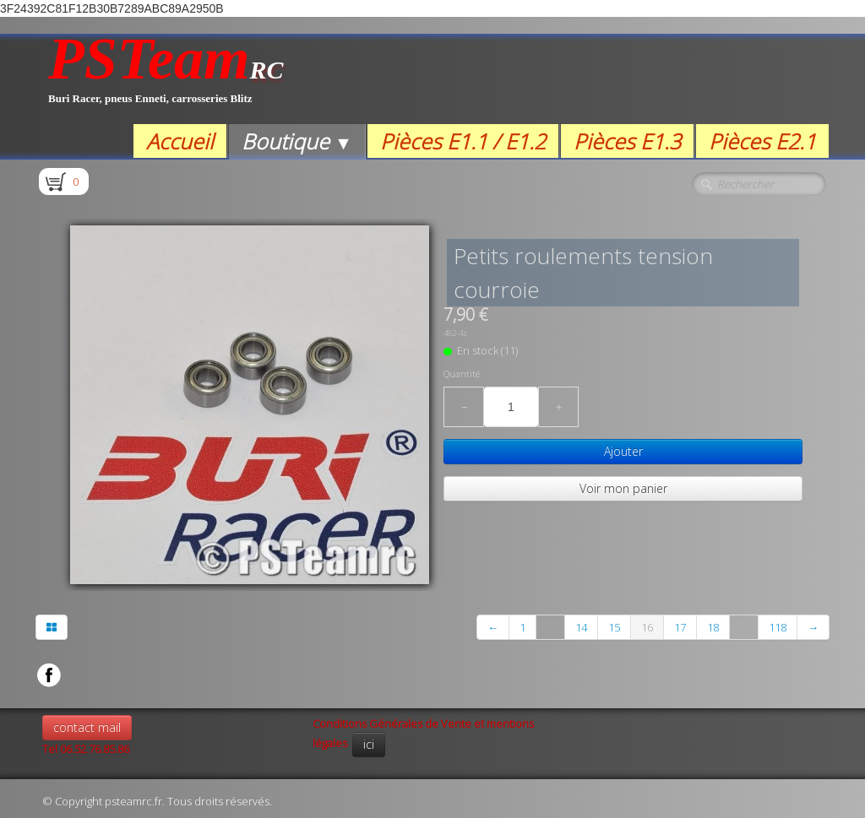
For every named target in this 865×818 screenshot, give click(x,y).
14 (581, 627)
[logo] (165, 79)
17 (680, 627)
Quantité (461, 374)
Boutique (297, 141)
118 (777, 627)
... (550, 627)
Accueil (180, 141)
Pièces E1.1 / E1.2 (463, 141)
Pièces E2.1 (762, 141)
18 (713, 627)
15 (614, 627)
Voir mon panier (623, 488)
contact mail (87, 727)
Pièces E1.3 (627, 141)
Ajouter (623, 451)
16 (647, 627)
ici (368, 744)
